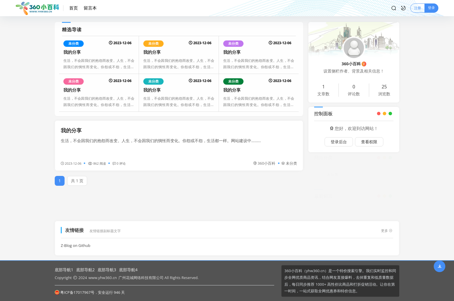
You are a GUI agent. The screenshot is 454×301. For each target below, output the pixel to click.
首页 (73, 8)
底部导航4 (128, 269)
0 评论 (119, 163)
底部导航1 (64, 269)
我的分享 (72, 52)
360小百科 (264, 163)
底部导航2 (85, 269)
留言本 (90, 8)
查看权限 (369, 141)
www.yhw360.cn (102, 277)
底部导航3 (107, 269)
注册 (417, 7)
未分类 (73, 43)
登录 (431, 7)
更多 (386, 228)
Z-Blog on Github (75, 243)
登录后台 (339, 141)
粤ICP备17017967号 (74, 292)
